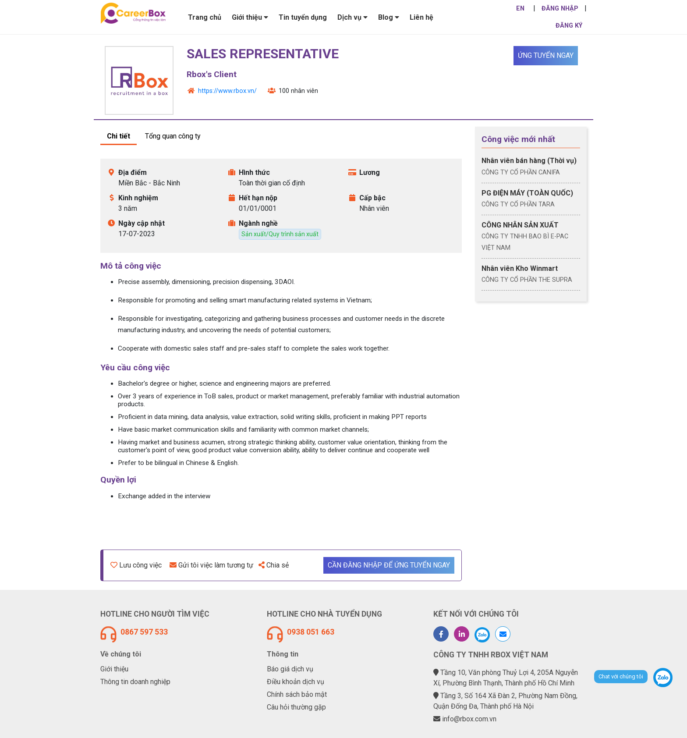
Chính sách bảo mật (297, 694)
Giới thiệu (114, 669)
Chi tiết (118, 136)
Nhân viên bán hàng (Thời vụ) (529, 160)
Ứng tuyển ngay (546, 55)
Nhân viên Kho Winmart (520, 268)
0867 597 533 (144, 632)
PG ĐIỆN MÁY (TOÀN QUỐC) (527, 193)
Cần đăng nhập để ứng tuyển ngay (389, 565)
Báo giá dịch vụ (290, 669)
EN (520, 8)
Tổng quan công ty (173, 136)
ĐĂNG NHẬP (560, 8)
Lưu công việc (136, 565)
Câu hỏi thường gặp (296, 707)
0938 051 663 (310, 632)
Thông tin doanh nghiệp (135, 682)
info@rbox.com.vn (469, 719)
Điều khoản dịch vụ (295, 682)
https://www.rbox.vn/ (227, 91)
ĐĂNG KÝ (569, 25)
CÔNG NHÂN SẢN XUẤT (520, 225)
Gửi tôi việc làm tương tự (211, 565)
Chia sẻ (274, 565)
